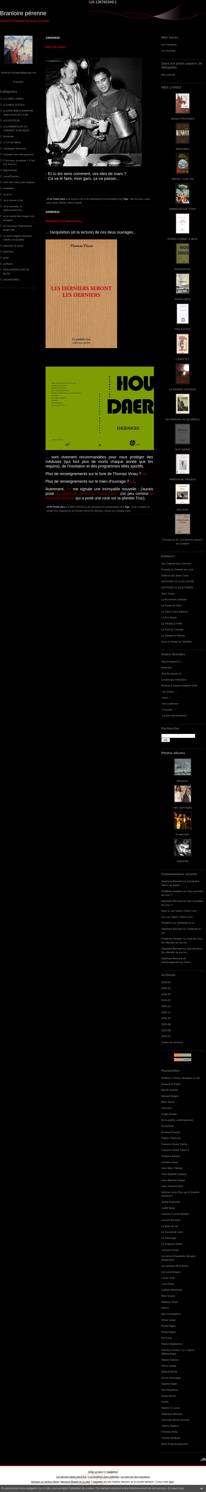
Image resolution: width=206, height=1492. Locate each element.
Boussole (8, 136)
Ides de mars (56, 47)
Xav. (163, 916)
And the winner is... (172, 673)
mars (147, 199)
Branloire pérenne (23, 13)
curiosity (120, 510)
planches (8, 251)
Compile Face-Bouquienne (18, 154)
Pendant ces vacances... (65, 221)
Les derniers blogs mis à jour (71, 1476)
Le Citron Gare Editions (174, 611)
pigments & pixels (13, 245)
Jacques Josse (169, 1162)
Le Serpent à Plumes (173, 635)
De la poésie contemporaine (177, 1119)
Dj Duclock (167, 1126)
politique (8, 263)
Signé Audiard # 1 (171, 661)
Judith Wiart (168, 1208)
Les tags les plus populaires (135, 1476)
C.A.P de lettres (12, 142)
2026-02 (166, 994)
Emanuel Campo (170, 1132)
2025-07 (166, 1036)
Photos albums (173, 753)
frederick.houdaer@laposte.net (18, 72)
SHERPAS (182, 861)
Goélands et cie (186, 922)
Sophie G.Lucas (170, 1407)
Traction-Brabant (170, 1437)
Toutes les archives (172, 1042)
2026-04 (166, 982)
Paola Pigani (168, 1325)
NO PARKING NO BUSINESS (182, 419)
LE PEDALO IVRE (171, 623)
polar (6, 257)
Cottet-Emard (169, 1114)
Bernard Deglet (169, 1096)
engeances (64, 510)
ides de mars (136, 199)
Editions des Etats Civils (174, 575)
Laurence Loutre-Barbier (175, 1213)
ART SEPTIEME (182, 807)
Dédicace (166, 667)
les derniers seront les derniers (87, 510)
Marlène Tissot (169, 1301)
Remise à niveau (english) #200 (179, 685)
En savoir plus (176, 1488)
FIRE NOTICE (183, 329)
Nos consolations (171, 1313)
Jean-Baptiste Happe (173, 1180)
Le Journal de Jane (172, 1231)
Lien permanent (93, 199)
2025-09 (166, 1024)
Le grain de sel (169, 1226)
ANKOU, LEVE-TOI (183, 178)
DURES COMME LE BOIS (183, 238)
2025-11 (166, 1012)
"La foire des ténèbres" (174, 715)
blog (171, 1481)
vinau (134, 507)
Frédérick (166, 922)
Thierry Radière (170, 1425)
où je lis (7, 194)
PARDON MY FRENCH (182, 479)
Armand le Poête (170, 1084)
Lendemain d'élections (174, 679)
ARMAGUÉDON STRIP (182, 208)
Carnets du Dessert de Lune (177, 569)
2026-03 (166, 988)
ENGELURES (182, 299)
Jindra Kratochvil (170, 1201)
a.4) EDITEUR (11, 120)
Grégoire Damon (170, 1156)
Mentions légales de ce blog (75, 1481)
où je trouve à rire (13, 200)
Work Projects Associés (174, 1443)
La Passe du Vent (171, 605)
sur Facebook (169, 44)
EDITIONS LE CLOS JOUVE (177, 581)
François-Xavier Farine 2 (175, 1149)
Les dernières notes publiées (103, 1476)
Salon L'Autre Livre (186, 910)
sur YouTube (168, 50)
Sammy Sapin (169, 1383)
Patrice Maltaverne (172, 1343)
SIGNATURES (11, 279)
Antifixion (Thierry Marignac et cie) (180, 1077)
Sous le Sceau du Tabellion (176, 641)
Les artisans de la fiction (175, 1265)
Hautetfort (112, 1471)
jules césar (52, 202)
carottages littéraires (14, 148)
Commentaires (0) (112, 199)
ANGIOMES (182, 148)
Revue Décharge (170, 1377)
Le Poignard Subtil (171, 1243)
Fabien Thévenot (170, 1138)
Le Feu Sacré (169, 617)
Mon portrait (168, 74)
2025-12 (166, 1006)
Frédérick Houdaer (171, 891)
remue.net (109, 510)
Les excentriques (171, 1271)
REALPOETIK (169, 1371)
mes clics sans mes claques (19, 182)
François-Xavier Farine (174, 1144)
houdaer (142, 507)
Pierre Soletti (168, 1365)
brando (62, 202)
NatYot (165, 1307)
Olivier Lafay (168, 1319)
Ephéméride (10, 170)
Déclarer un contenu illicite (45, 1481)
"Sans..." (166, 697)
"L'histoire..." (168, 709)
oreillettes (8, 188)
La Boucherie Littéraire (174, 599)
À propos (18, 81)
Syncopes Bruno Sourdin (175, 1419)
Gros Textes (168, 593)
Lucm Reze (167, 1283)
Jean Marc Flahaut (171, 1168)
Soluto (164, 1401)
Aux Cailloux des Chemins (176, 563)
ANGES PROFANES (182, 118)
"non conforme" (170, 703)
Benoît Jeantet (169, 1089)
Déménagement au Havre (176, 962)
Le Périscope (168, 1238)
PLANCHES (182, 834)
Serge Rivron (168, 1395)
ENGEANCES (183, 269)
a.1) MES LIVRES (13, 98)
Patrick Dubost (169, 1359)
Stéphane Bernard (171, 881)
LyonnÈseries (11, 176)
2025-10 (166, 1018)
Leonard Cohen (170, 1249)
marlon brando (74, 202)
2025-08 (166, 1030)
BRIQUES (182, 780)
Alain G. (165, 910)
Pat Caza (166, 1337)
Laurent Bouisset (170, 1219)
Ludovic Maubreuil (171, 1289)
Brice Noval (167, 1101)
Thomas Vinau (169, 1431)
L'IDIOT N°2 (183, 359)
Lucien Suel (168, 1277)
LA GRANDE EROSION (182, 389)
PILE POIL (183, 509)
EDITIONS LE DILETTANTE (177, 587)
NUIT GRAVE (182, 449)
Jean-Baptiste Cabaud (173, 1174)
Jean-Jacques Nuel (172, 1186)
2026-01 (166, 1000)
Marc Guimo (168, 1295)
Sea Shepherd (169, 1389)
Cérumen (166, 1107)
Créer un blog (95, 1471)
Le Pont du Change (172, 629)
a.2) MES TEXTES (14, 104)
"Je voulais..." (169, 691)
